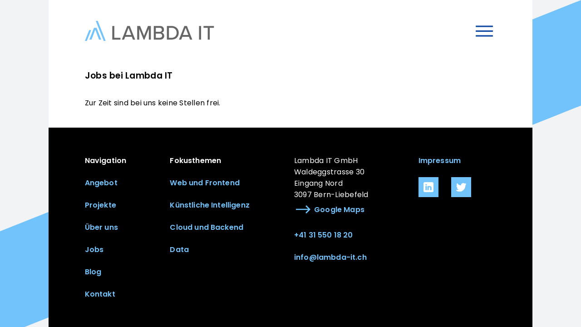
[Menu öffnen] (484, 31)
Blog (93, 272)
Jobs (94, 249)
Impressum (440, 160)
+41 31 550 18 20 (323, 235)
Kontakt (100, 294)
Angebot (101, 183)
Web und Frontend (205, 183)
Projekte (100, 205)
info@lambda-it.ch (330, 257)
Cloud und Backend (206, 227)
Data (179, 249)
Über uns (101, 227)
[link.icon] (428, 187)
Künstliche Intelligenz (210, 205)
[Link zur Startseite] (149, 31)
